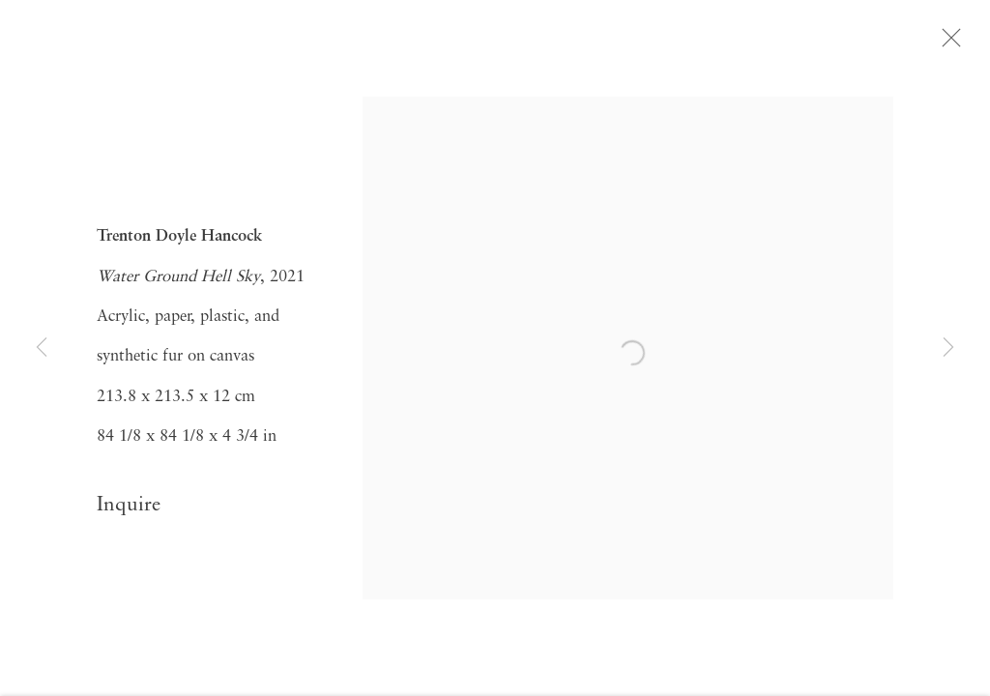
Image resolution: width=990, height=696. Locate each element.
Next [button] (948, 348)
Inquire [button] (128, 510)
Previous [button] (41, 348)
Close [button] (951, 43)
